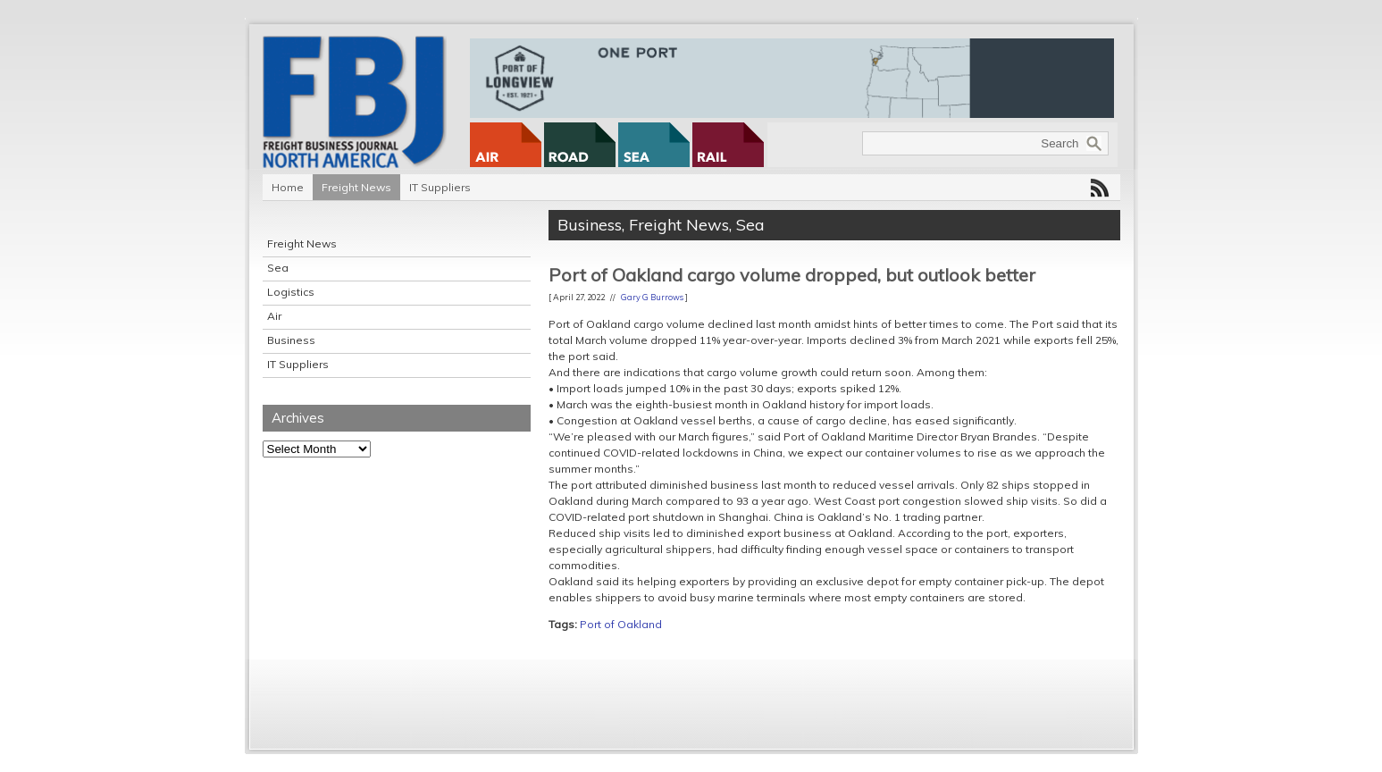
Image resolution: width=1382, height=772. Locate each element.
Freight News (356, 187)
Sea (278, 267)
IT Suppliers (440, 187)
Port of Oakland (621, 624)
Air (274, 316)
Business (291, 340)
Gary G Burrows (652, 297)
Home (288, 187)
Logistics (290, 291)
